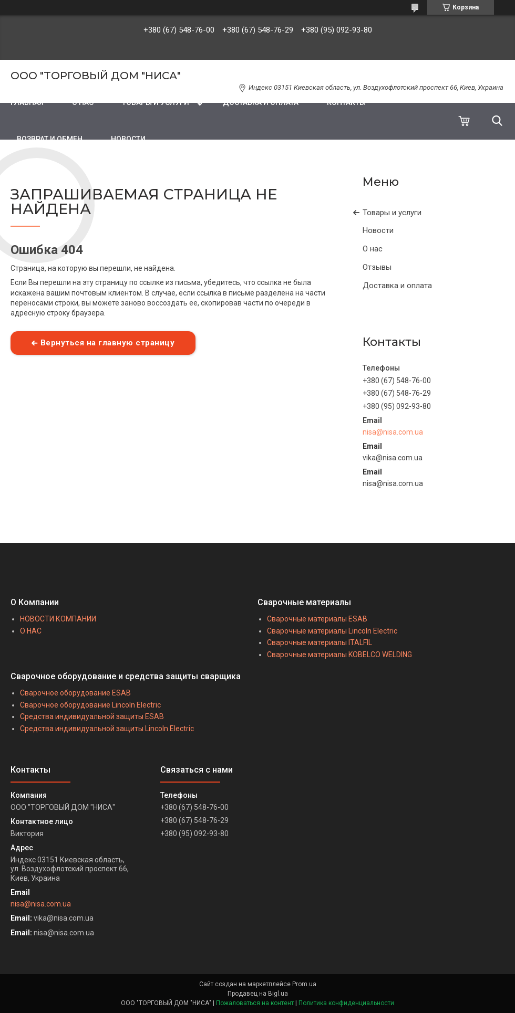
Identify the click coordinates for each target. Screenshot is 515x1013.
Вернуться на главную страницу (107, 342)
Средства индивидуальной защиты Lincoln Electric (107, 728)
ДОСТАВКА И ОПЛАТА (260, 102)
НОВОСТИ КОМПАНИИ (58, 619)
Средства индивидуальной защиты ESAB (92, 716)
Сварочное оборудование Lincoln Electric (90, 705)
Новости (378, 230)
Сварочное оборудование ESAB (75, 693)
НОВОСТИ (128, 139)
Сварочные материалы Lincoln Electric (332, 631)
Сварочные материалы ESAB (317, 619)
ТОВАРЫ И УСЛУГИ (155, 102)
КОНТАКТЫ (346, 102)
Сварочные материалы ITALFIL (319, 642)
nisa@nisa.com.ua (393, 432)
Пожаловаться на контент (255, 1003)
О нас (373, 249)
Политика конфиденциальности (346, 1003)
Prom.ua (304, 984)
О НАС (83, 102)
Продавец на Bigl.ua (258, 993)
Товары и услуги (392, 212)
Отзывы (377, 267)
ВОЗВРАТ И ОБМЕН (50, 139)
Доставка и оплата (397, 285)
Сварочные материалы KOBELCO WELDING (339, 654)
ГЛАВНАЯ (27, 102)
